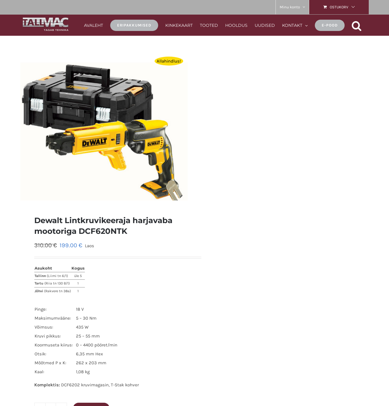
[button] (357, 25)
